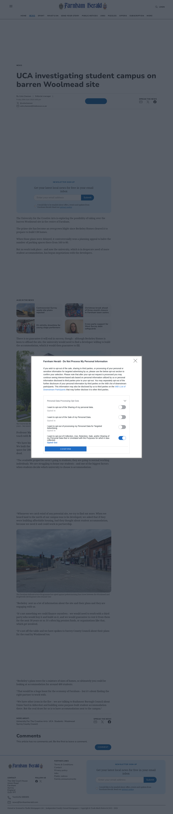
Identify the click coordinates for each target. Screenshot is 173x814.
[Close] (136, 361)
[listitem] (86, 400)
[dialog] (86, 407)
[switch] (122, 407)
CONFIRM (65, 449)
